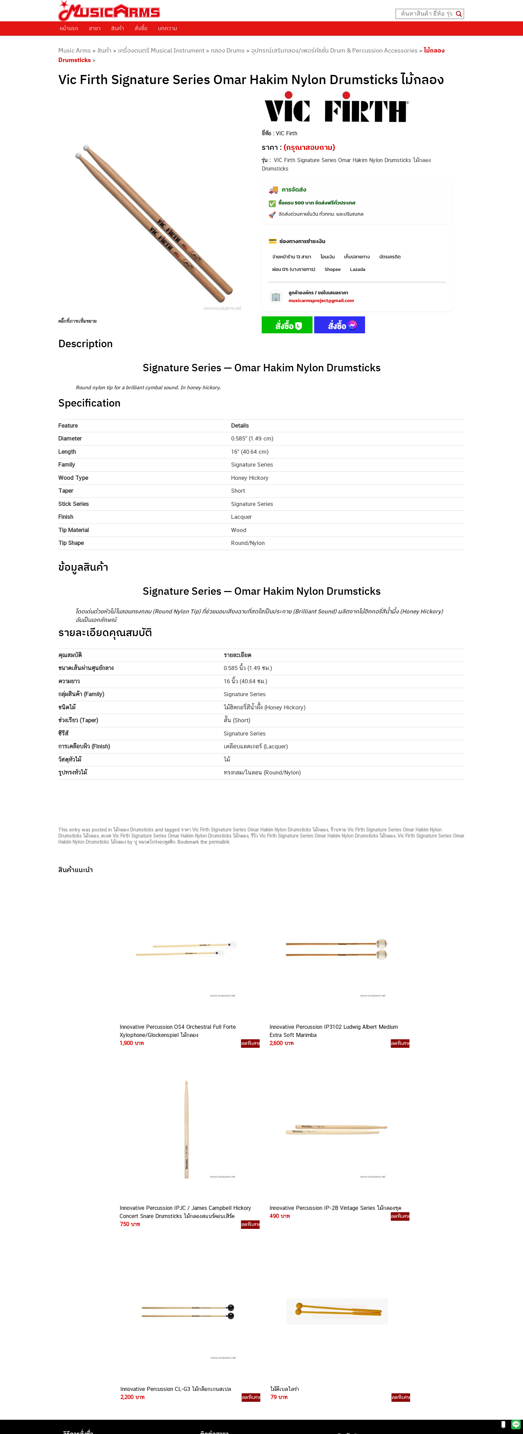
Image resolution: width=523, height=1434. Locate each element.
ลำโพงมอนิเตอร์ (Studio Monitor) (372, 1275)
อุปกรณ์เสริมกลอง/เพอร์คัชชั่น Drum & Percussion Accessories (334, 50)
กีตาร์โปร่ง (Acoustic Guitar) (368, 1229)
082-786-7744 (288, 1270)
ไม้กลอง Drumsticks (133, 829)
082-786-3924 (258, 1293)
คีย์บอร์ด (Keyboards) (360, 1237)
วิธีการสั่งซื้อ (78, 1218)
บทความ (167, 28)
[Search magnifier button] (459, 14)
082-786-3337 (278, 1246)
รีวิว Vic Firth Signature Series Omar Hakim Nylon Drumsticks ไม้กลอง (323, 836)
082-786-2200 (293, 1285)
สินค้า (117, 28)
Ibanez (345, 1298)
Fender (345, 1282)
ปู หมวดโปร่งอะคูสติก (154, 842)
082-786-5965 (292, 1332)
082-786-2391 (291, 1339)
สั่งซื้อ (141, 28)
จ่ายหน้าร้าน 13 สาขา (292, 256)
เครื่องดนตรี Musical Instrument (161, 50)
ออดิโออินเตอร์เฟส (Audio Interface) (376, 1267)
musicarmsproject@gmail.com (321, 300)
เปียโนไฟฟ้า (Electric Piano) (367, 1245)
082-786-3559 (278, 1238)
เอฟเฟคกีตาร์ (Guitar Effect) (367, 1252)
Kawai (343, 1306)
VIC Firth (286, 133)
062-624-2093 (282, 1230)
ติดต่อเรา (75, 1227)
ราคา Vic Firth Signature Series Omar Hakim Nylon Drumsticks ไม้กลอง (254, 829)
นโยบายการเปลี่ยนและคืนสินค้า (101, 1236)
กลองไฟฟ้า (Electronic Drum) (368, 1260)
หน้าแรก (69, 28)
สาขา (95, 28)
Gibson (345, 1290)
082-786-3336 (273, 1278)
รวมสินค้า (75, 1244)
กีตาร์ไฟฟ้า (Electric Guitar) (366, 1221)
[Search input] (426, 14)
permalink (219, 842)
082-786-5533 (276, 1254)
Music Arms (74, 50)
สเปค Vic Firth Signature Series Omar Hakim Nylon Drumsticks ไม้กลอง (174, 836)
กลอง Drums (228, 50)
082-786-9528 (261, 1301)
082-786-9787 (277, 1309)
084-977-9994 (278, 1262)
